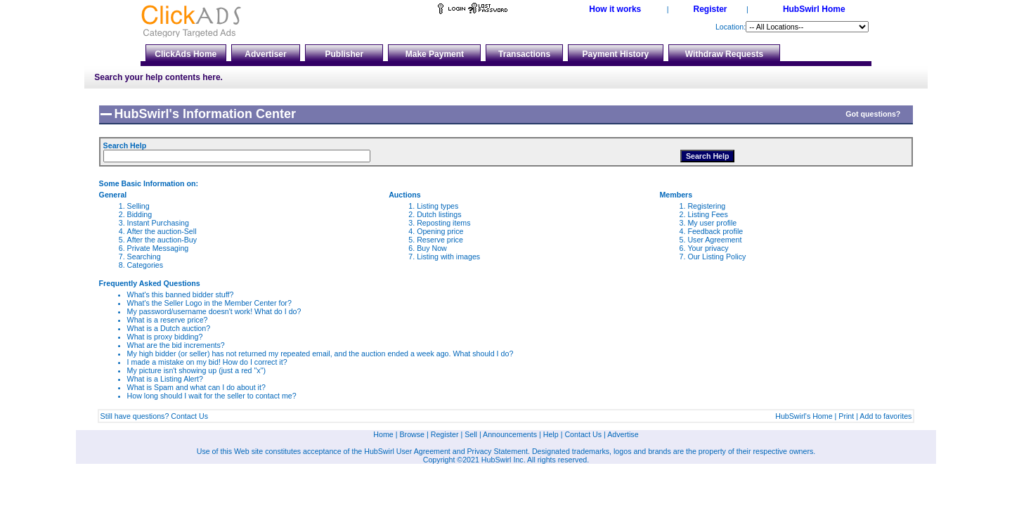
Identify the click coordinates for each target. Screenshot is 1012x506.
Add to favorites (885, 416)
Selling (138, 206)
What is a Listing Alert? (165, 379)
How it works (615, 9)
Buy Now (432, 248)
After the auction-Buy (162, 239)
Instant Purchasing (158, 223)
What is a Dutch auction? (168, 328)
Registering (706, 206)
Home (383, 434)
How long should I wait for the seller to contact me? (212, 395)
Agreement (432, 451)
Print (846, 416)
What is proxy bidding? (165, 336)
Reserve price (440, 239)
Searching (144, 256)
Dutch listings (439, 214)
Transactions (524, 54)
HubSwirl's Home (803, 416)
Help (551, 434)
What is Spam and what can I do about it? (196, 387)
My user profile (712, 223)
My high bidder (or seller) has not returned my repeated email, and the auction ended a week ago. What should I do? (320, 353)
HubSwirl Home (814, 9)
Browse (412, 434)
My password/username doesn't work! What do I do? (214, 311)
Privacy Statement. (498, 451)
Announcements (510, 434)
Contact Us (189, 416)
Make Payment (435, 54)
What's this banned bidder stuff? (180, 294)
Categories (145, 265)
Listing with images (448, 256)
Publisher (344, 54)
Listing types (437, 206)
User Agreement (714, 239)
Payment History (616, 54)
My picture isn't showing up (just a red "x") (196, 370)
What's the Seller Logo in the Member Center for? (209, 303)
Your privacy (707, 248)
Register (710, 9)
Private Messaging (158, 248)
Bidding (140, 214)
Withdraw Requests (724, 54)
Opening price (440, 231)
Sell (471, 434)
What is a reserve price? (167, 320)
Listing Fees (707, 214)
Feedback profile (715, 231)
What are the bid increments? (176, 345)
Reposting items (443, 223)
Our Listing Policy (716, 256)
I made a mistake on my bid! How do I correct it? (207, 362)
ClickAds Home (185, 54)
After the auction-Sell (162, 231)
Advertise (622, 434)
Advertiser (265, 54)
